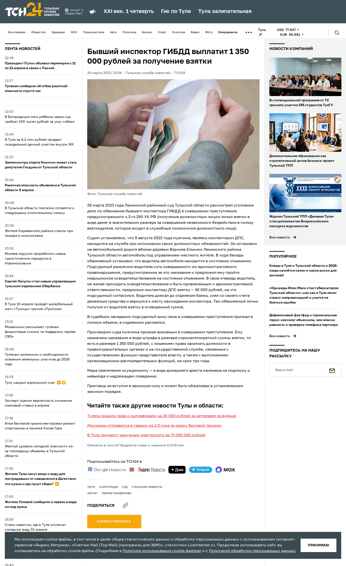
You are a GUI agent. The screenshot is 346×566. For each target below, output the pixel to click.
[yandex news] (147, 469)
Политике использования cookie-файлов (161, 551)
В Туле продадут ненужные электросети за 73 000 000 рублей (146, 435)
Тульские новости (146, 487)
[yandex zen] (177, 470)
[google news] (106, 469)
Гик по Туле (176, 11)
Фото (208, 32)
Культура (178, 32)
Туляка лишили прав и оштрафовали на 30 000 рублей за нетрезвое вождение (161, 416)
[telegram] (200, 470)
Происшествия (93, 32)
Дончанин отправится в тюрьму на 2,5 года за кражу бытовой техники (154, 426)
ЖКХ (74, 32)
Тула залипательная (225, 11)
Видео (195, 32)
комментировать (114, 521)
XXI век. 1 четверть (129, 11)
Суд (125, 487)
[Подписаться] (332, 370)
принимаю (318, 545)
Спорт (162, 32)
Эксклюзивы (16, 32)
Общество (38, 32)
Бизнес (147, 32)
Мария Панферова (116, 493)
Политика (129, 32)
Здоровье (58, 32)
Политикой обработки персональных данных (252, 551)
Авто (113, 32)
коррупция (108, 487)
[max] (225, 470)
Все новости (279, 237)
